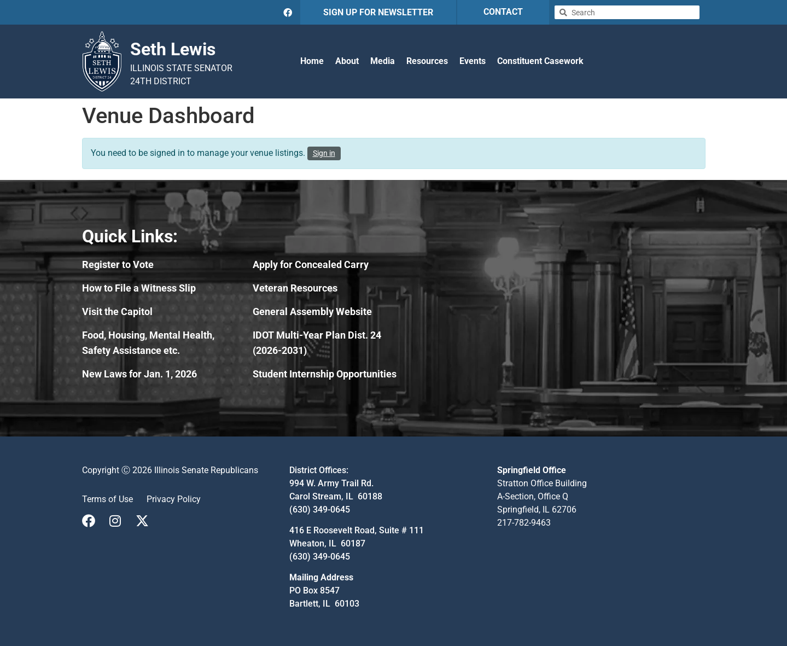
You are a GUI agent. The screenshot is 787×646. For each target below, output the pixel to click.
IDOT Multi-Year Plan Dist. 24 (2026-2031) (317, 342)
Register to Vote (118, 264)
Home (312, 61)
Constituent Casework (540, 61)
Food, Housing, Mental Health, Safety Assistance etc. (148, 342)
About (347, 61)
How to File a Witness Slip (139, 288)
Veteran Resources (295, 288)
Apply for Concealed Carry (311, 264)
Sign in (324, 153)
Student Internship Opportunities (325, 374)
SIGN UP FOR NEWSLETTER (378, 12)
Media (382, 61)
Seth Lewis (172, 49)
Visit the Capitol (117, 311)
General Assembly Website (312, 311)
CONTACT (503, 12)
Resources (427, 61)
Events (472, 61)
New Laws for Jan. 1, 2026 (139, 374)
